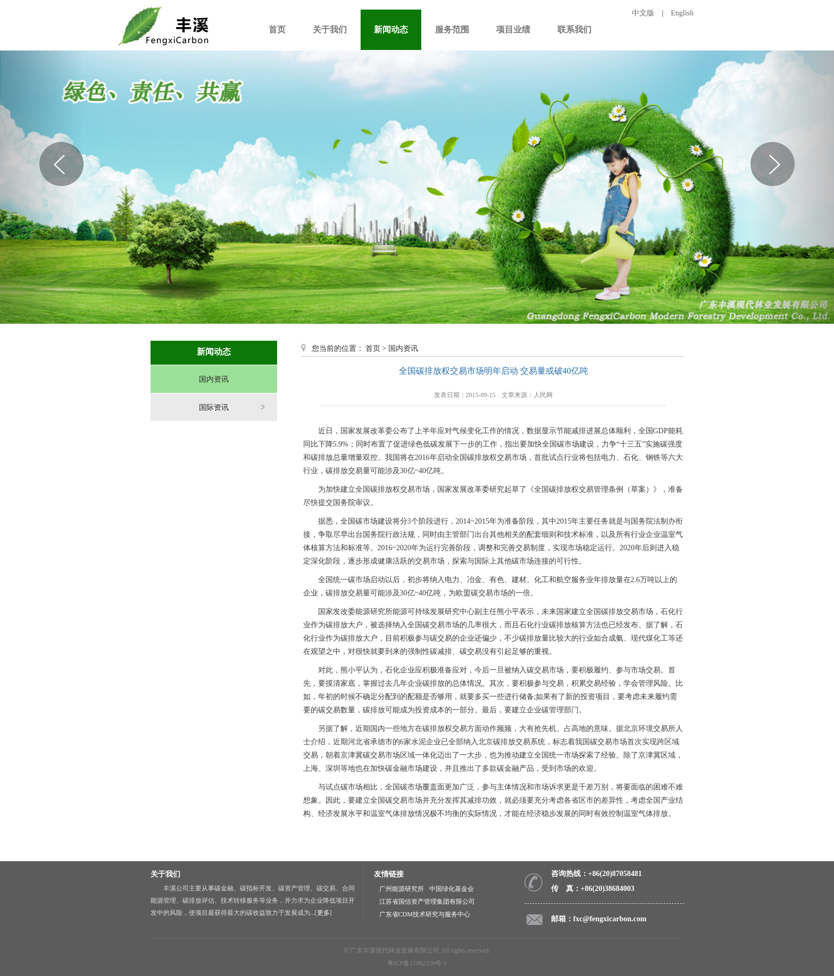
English (682, 13)
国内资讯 (214, 379)
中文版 (643, 13)
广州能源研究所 (401, 889)
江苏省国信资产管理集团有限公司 (427, 901)
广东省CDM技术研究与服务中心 (424, 914)
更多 (323, 912)
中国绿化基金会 (451, 889)
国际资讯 (214, 407)
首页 (372, 348)
